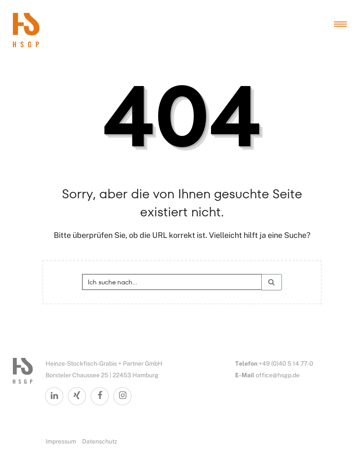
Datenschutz (99, 441)
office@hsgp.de (278, 375)
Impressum (61, 441)
